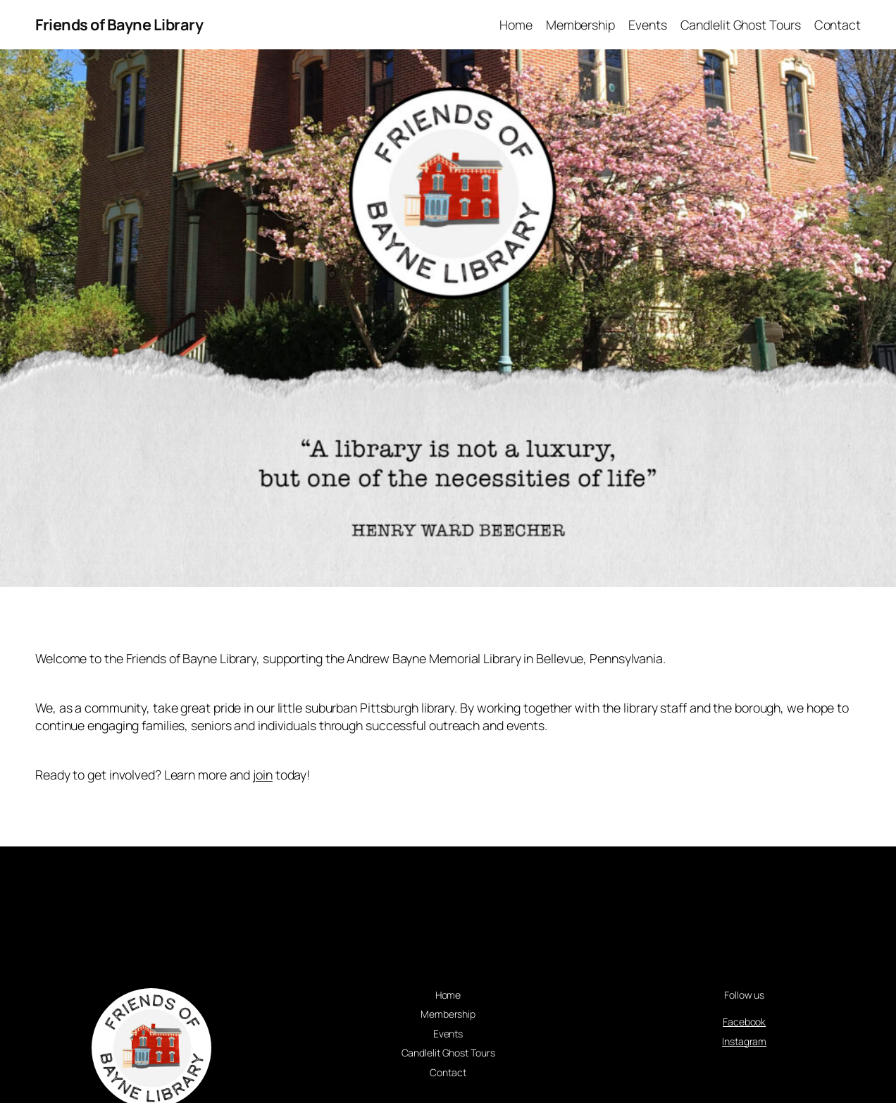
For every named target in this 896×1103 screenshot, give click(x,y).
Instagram (744, 1041)
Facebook (744, 1021)
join (263, 774)
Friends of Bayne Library (119, 24)
